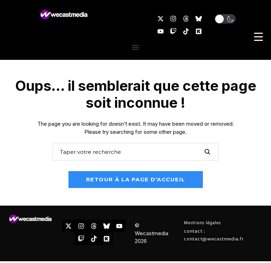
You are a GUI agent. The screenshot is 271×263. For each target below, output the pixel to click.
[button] (225, 19)
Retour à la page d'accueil (135, 179)
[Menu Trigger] (259, 37)
